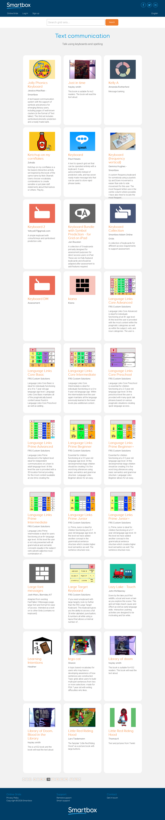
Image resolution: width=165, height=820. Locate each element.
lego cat (74, 659)
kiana (72, 299)
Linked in (155, 4)
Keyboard (75, 155)
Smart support (63, 801)
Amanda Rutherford (119, 87)
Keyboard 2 (36, 227)
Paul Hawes (74, 159)
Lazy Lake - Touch (122, 587)
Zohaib (31, 163)
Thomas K (114, 739)
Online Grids (12, 13)
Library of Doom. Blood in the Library (40, 734)
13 (62, 779)
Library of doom (121, 659)
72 (76, 779)
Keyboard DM (38, 299)
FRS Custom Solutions (120, 307)
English (154, 13)
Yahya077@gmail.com (39, 231)
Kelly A (114, 83)
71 (72, 779)
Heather (32, 667)
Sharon (72, 663)
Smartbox (27, 801)
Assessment (34, 303)
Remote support (64, 798)
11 (53, 779)
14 (66, 779)
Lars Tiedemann (76, 739)
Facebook (143, 4)
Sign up (35, 13)
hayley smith (74, 87)
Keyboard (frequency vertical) (117, 158)
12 (57, 779)
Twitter (149, 4)
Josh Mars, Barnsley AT (40, 595)
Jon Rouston (74, 242)
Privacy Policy (12, 798)
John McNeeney (117, 591)
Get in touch (112, 798)
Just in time (76, 83)
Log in (25, 13)
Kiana (71, 303)
